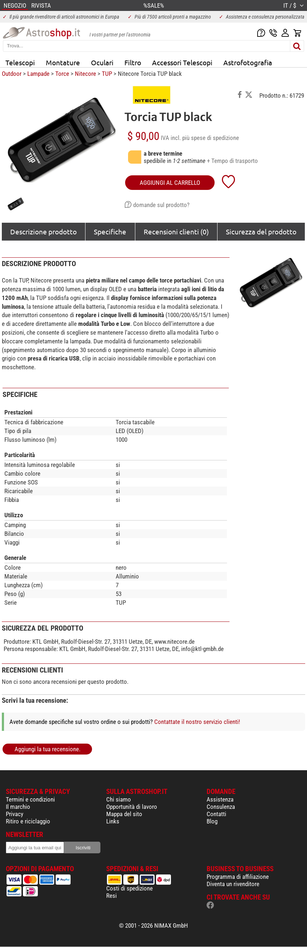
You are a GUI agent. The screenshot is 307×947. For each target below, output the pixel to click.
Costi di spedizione (129, 888)
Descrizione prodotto (43, 231)
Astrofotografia (247, 62)
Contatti (216, 814)
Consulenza (221, 806)
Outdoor (11, 73)
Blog (212, 821)
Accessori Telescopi (182, 62)
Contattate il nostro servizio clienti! (197, 721)
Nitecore (85, 73)
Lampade (38, 73)
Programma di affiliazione (238, 876)
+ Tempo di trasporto (232, 160)
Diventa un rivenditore (233, 884)
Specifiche (110, 231)
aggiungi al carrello (170, 182)
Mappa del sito (124, 814)
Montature (63, 62)
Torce (62, 73)
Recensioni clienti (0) (176, 231)
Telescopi (20, 62)
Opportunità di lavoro (131, 806)
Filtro (132, 62)
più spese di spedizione (210, 137)
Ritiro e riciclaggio (28, 821)
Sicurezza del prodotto (261, 231)
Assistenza (220, 799)
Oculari (102, 62)
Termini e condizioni (30, 799)
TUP (107, 73)
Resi (111, 895)
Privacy (14, 814)
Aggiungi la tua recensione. (47, 749)
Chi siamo (118, 799)
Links (112, 821)
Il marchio (18, 806)
